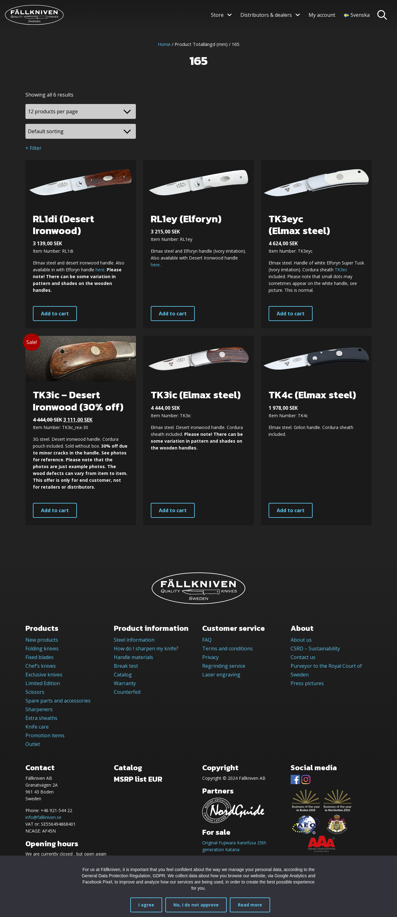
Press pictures (307, 683)
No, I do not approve (196, 905)
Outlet (32, 744)
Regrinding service (223, 665)
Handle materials (133, 657)
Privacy (210, 657)
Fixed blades (39, 657)
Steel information (134, 639)
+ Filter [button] (33, 148)
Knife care (37, 726)
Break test (126, 665)
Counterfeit (127, 692)
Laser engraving (221, 674)
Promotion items (45, 735)
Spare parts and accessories (58, 700)
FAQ (207, 639)
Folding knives (42, 648)
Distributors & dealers (266, 14)
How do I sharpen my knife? (146, 648)
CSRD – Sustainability (315, 648)
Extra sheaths (41, 718)
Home (164, 44)
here (100, 270)
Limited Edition (42, 683)
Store (217, 14)
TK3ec (341, 270)
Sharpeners (39, 709)
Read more (250, 905)
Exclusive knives (43, 674)
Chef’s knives (40, 665)
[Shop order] (80, 131)
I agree (146, 905)
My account (322, 14)
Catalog (123, 674)
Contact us (303, 657)
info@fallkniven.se (43, 817)
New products (41, 639)
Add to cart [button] (55, 313)
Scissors (34, 692)
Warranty (125, 683)
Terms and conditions (227, 648)
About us (301, 639)
